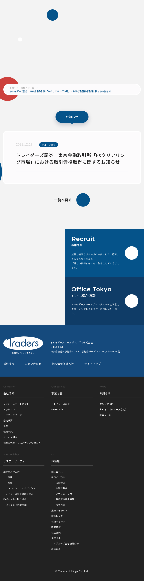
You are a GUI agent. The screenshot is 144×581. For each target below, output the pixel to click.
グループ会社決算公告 (67, 543)
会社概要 (8, 420)
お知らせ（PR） (108, 403)
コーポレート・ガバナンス (22, 488)
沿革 (5, 426)
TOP (12, 87)
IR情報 (55, 461)
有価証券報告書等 (65, 499)
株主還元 (56, 532)
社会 (10, 482)
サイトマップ (92, 364)
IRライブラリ (58, 477)
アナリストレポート (66, 493)
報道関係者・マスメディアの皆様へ (22, 442)
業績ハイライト (59, 510)
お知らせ (105, 393)
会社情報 (8, 393)
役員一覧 (8, 431)
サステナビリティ (14, 461)
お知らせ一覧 (27, 87)
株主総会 (56, 549)
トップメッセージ (12, 414)
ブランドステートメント (16, 403)
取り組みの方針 (11, 471)
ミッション (9, 409)
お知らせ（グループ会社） (114, 409)
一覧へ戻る (72, 200)
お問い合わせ (33, 364)
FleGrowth (57, 409)
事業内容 (56, 393)
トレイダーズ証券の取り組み (18, 493)
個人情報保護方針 (63, 364)
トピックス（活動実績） (16, 504)
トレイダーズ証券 (60, 403)
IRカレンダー (58, 515)
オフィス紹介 (10, 437)
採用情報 (8, 364)
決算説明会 (61, 488)
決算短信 (60, 482)
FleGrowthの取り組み (15, 499)
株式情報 (56, 526)
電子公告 (56, 538)
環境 (10, 477)
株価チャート (58, 521)
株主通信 (60, 504)
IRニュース (105, 414)
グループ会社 (48, 144)
